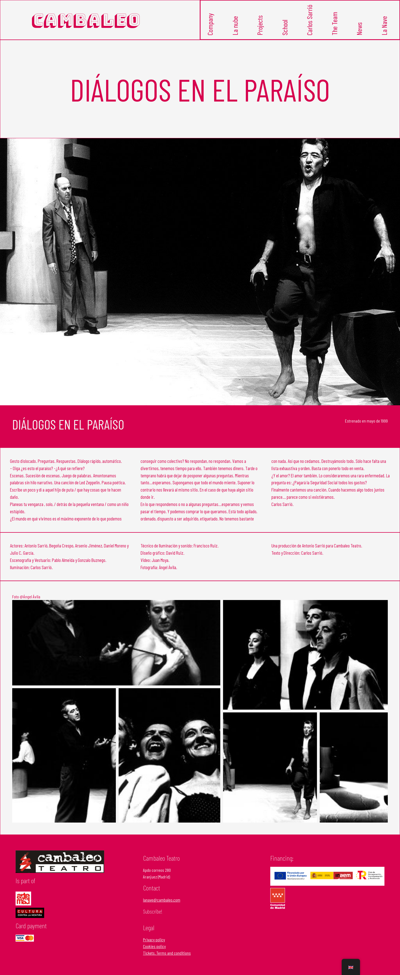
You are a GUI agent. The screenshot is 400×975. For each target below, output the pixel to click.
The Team (335, 28)
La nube (235, 30)
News (360, 32)
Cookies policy (154, 949)
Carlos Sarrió (310, 25)
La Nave (385, 30)
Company (210, 28)
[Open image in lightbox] (116, 645)
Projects (260, 29)
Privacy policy (154, 942)
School (285, 31)
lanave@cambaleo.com (161, 902)
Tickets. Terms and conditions (167, 956)
